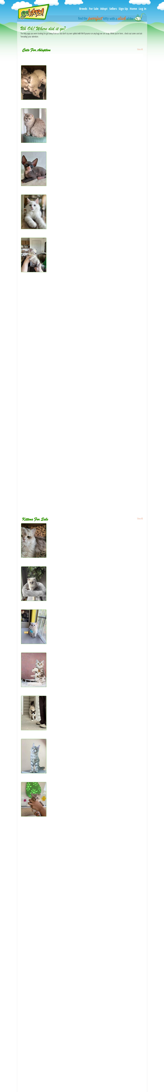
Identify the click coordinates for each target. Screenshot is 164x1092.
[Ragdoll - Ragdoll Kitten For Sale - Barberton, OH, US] (41, 1041)
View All (140, 49)
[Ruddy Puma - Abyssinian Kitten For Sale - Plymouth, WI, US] (43, 849)
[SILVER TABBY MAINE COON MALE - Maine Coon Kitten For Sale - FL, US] (33, 772)
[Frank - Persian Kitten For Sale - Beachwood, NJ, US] (41, 928)
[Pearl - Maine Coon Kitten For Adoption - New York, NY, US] (33, 228)
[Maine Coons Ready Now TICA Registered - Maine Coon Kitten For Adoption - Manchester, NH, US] (58, 407)
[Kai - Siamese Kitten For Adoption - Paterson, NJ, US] (41, 418)
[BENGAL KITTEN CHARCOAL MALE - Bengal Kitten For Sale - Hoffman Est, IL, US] (51, 1075)
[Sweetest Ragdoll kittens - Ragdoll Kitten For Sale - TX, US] (43, 1030)
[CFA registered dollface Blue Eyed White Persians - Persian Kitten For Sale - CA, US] (52, 1007)
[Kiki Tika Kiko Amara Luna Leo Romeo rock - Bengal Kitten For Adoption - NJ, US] (51, 452)
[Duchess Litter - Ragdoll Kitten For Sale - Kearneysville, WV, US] (44, 1053)
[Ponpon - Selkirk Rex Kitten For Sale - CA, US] (33, 643)
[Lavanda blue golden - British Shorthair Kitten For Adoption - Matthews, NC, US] (33, 141)
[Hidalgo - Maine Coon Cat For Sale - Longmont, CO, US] (42, 838)
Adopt (104, 8)
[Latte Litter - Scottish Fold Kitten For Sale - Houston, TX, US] (43, 1019)
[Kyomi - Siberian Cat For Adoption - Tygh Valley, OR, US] (42, 305)
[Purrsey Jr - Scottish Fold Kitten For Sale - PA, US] (39, 996)
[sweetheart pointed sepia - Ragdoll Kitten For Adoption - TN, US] (45, 361)
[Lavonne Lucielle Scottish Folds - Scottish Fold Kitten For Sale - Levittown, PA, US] (51, 962)
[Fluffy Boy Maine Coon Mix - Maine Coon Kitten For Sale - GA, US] (46, 917)
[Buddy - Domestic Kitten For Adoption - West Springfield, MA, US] (45, 463)
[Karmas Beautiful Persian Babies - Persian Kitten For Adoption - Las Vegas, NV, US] (52, 395)
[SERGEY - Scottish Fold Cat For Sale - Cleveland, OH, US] (33, 556)
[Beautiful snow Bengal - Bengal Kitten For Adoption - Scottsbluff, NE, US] (33, 271)
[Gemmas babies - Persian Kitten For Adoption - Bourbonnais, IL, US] (46, 55)
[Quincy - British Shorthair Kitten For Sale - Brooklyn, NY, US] (33, 686)
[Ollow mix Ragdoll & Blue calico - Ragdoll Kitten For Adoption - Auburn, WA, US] (50, 339)
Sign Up (123, 8)
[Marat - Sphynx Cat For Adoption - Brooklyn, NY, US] (33, 185)
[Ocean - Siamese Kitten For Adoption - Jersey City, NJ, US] (42, 384)
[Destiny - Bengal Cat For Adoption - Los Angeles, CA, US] (42, 475)
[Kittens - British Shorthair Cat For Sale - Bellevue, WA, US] (42, 894)
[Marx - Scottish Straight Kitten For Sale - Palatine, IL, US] (42, 860)
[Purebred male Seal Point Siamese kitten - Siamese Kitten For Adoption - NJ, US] (51, 429)
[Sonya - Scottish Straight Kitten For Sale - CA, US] (39, 951)
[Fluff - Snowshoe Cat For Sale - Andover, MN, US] (33, 729)
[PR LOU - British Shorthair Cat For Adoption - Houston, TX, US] (44, 327)
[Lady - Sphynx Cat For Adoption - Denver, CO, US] (39, 282)
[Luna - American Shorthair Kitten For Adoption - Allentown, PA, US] (46, 293)
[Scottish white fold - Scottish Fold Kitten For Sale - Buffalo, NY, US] (46, 906)
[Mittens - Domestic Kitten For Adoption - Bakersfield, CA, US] (44, 350)
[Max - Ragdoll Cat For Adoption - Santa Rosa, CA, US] (41, 373)
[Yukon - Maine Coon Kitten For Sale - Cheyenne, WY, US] (42, 872)
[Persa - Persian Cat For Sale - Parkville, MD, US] (39, 940)
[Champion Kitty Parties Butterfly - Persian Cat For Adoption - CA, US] (46, 441)
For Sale (93, 8)
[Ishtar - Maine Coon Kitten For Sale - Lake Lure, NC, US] (42, 974)
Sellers (113, 8)
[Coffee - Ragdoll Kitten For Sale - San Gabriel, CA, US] (41, 1064)
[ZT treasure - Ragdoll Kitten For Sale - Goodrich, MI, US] (33, 600)
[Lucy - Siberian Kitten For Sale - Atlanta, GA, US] (39, 985)
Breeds (83, 8)
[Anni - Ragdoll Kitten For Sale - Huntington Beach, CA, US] (42, 883)
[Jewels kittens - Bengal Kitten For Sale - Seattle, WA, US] (42, 826)
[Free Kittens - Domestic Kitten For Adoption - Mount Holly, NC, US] (46, 486)
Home (133, 8)
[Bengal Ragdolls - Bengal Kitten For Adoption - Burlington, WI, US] (33, 98)
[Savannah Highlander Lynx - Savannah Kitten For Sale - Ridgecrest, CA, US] (33, 815)
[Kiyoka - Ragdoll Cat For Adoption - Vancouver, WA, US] (42, 316)
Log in (142, 8)
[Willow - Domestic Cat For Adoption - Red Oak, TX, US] (41, 497)
